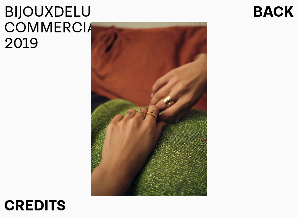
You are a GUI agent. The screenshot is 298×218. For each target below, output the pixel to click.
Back (273, 12)
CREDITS (35, 206)
